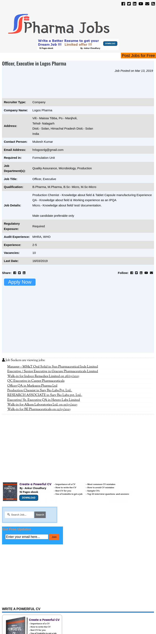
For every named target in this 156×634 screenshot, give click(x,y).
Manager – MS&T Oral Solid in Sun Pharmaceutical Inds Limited (52, 367)
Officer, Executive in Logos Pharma (34, 63)
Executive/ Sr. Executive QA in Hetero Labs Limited (43, 400)
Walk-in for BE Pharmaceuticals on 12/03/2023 (38, 409)
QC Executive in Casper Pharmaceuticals (35, 381)
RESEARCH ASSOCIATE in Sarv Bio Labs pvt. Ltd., (44, 395)
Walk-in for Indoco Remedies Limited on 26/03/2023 (43, 376)
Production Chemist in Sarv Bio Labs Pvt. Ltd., (39, 390)
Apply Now (19, 282)
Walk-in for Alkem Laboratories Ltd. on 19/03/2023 (42, 404)
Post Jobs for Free (138, 55)
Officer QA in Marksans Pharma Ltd (32, 386)
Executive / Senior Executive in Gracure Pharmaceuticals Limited (52, 371)
